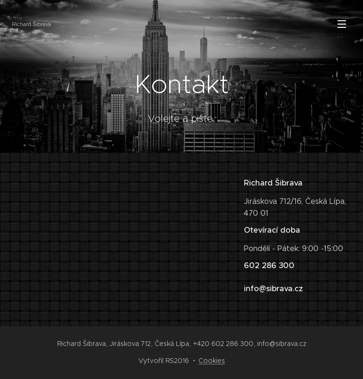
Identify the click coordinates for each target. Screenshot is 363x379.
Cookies (212, 360)
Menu (341, 24)
